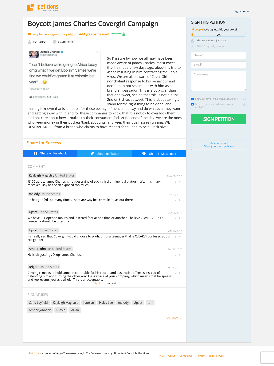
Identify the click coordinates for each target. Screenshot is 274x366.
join (249, 11)
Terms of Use (216, 355)
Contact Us (185, 355)
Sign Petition (219, 119)
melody (34, 193)
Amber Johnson (40, 248)
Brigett (34, 266)
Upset (33, 211)
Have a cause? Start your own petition (219, 144)
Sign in (238, 11)
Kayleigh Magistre (41, 175)
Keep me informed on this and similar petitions (212, 105)
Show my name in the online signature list (214, 98)
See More (171, 318)
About (171, 355)
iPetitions (42, 7)
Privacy (201, 355)
